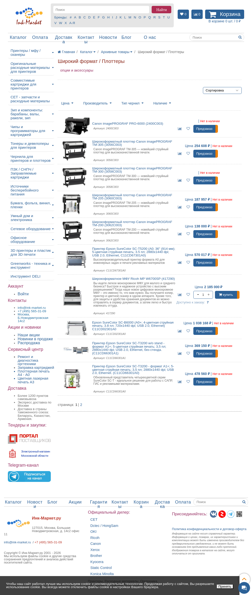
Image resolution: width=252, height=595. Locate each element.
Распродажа (29, 343)
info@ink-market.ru (17, 542)
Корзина (141, 504)
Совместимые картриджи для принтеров (23, 84)
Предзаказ (204, 129)
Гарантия (98, 504)
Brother (96, 556)
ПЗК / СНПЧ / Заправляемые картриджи (24, 173)
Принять (224, 586)
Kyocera (96, 562)
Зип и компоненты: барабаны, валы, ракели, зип (27, 114)
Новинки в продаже (35, 339)
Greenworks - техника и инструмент (31, 265)
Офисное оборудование (23, 240)
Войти (23, 294)
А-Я (72, 23)
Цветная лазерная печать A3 (33, 380)
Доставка (63, 39)
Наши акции (29, 335)
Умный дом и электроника (22, 218)
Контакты (86, 39)
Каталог (18, 37)
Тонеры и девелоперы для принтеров (30, 145)
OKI (93, 532)
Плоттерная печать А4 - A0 (34, 373)
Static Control (101, 568)
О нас (150, 37)
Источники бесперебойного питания (25, 190)
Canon (95, 544)
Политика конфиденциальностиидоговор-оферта (209, 529)
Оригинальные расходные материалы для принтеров (30, 67)
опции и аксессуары (76, 70)
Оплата (40, 37)
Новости (108, 37)
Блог (126, 37)
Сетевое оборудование (31, 229)
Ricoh (94, 538)
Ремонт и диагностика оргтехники (28, 360)
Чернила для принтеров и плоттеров (31, 158)
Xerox (95, 550)
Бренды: (60, 17)
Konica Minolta (102, 574)
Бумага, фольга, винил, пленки (31, 205)
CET (93, 519)
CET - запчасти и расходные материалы (30, 99)
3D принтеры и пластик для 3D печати (31, 252)
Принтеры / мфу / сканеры (25, 52)
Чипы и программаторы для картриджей (28, 131)
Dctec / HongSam (104, 526)
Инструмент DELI (25, 276)
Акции (75, 502)
